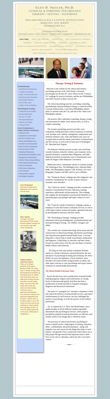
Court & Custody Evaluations (32, 46)
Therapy (27, 43)
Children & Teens (78, 43)
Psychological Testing (61, 46)
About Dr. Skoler (40, 39)
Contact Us (57, 39)
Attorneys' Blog (84, 46)
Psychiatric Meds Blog (66, 50)
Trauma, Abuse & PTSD (45, 43)
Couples (62, 43)
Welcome (24, 39)
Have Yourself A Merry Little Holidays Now (55, 53)
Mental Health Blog (42, 50)
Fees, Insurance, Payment (78, 39)
